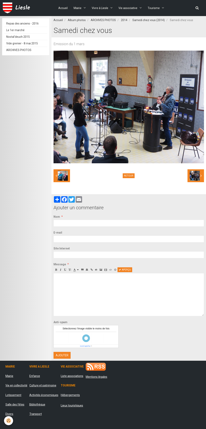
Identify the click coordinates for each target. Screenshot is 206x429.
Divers (9, 414)
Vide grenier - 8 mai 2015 (22, 43)
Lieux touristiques (72, 405)
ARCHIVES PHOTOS (103, 20)
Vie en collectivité (16, 385)
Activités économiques (43, 395)
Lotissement (13, 395)
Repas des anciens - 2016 (22, 23)
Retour (128, 175)
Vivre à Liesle (100, 8)
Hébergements (70, 395)
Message (60, 264)
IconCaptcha (85, 346)
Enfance (34, 376)
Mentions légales (96, 376)
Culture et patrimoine (42, 385)
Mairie (78, 8)
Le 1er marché (15, 30)
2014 (124, 20)
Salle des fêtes (14, 404)
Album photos (77, 20)
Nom (57, 216)
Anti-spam (60, 322)
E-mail (58, 232)
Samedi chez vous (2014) (148, 20)
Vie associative (128, 8)
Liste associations (72, 376)
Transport (35, 414)
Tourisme (154, 8)
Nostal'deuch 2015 (18, 36)
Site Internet (62, 248)
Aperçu (125, 269)
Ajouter (62, 355)
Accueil (63, 8)
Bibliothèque (37, 404)
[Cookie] (8, 420)
